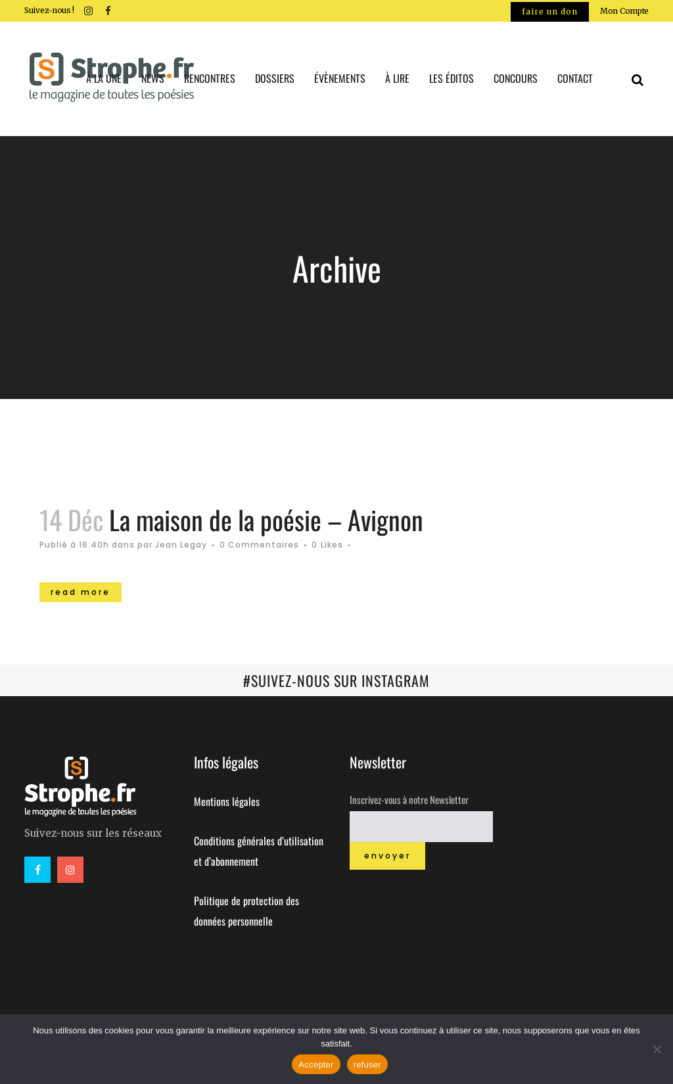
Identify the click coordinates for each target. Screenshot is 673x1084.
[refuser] (656, 1049)
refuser (367, 1065)
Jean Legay (181, 544)
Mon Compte (624, 11)
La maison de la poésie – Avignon (266, 519)
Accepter (315, 1065)
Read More (80, 592)
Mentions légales (227, 801)
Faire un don (550, 11)
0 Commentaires (259, 544)
